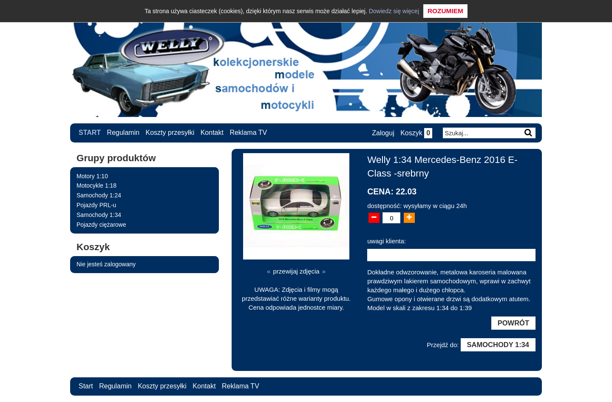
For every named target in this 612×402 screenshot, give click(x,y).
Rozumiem (445, 10)
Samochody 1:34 (98, 214)
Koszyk (416, 133)
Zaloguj (383, 133)
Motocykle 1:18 (96, 185)
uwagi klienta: (386, 241)
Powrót (513, 323)
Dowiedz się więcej (394, 11)
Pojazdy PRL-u (96, 205)
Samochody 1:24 (98, 195)
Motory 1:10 (92, 176)
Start (90, 132)
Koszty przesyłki (170, 132)
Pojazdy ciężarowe (101, 224)
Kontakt (212, 132)
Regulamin (123, 132)
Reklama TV (248, 132)
